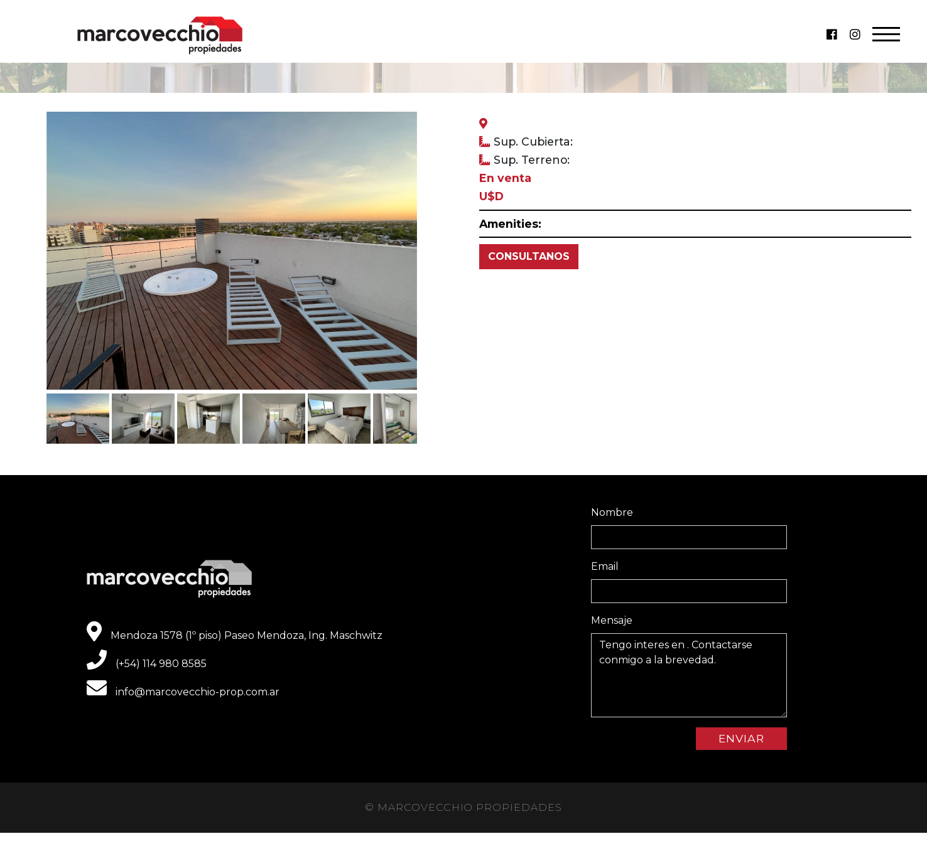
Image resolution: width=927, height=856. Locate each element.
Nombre (612, 512)
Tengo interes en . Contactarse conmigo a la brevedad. (689, 675)
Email (605, 566)
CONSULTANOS (529, 256)
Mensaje (611, 620)
